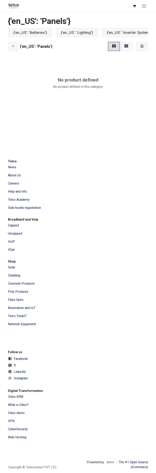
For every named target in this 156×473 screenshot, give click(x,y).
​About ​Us (14, 175)
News (12, 167)
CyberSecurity (18, 429)
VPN (11, 421)
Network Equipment (22, 324)
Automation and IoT (21, 308)
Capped (14, 225)
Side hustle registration (24, 208)
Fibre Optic (16, 300)
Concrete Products (21, 283)
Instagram (21, 378)
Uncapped (15, 233)
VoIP (11, 241)
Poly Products (18, 292)
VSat (11, 250)
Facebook (21, 359)
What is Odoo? (18, 405)
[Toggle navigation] (144, 6)
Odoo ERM (16, 397)
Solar (11, 267)
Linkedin (20, 372)
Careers (13, 183)
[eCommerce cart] (134, 6)
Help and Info (17, 191)
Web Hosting (17, 437)
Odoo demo (16, 413)
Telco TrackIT (17, 316)
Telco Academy (19, 200)
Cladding (14, 275)
